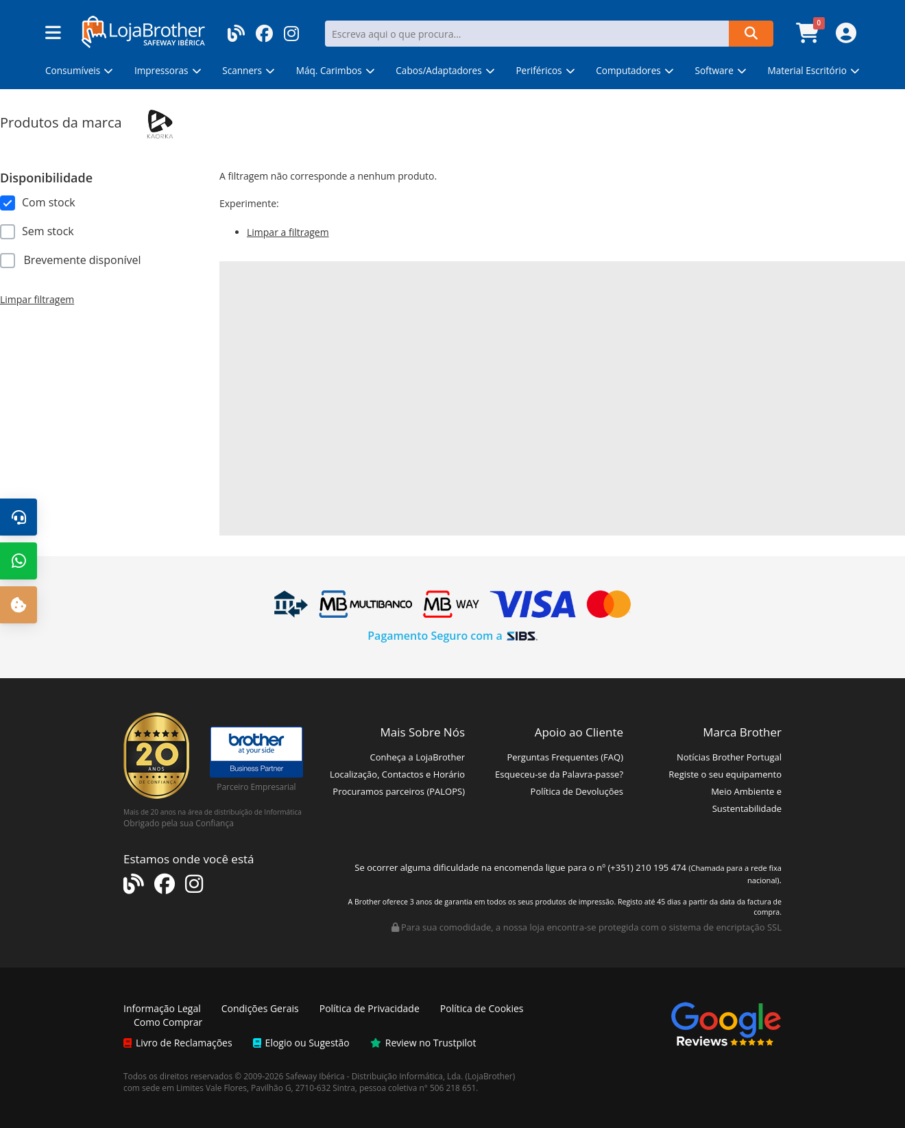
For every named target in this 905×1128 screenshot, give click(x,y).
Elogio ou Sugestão (301, 1042)
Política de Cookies (482, 1008)
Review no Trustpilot (423, 1042)
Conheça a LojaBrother (417, 757)
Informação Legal (162, 1008)
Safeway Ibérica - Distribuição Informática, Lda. (374, 1075)
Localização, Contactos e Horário (397, 774)
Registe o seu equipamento (725, 774)
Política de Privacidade (369, 1008)
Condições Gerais (260, 1008)
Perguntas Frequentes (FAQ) (565, 757)
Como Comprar (168, 1022)
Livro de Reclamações (177, 1042)
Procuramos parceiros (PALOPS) (399, 791)
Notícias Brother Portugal (729, 757)
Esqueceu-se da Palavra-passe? (559, 774)
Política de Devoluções (577, 791)
